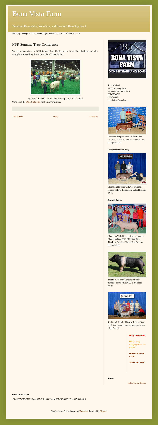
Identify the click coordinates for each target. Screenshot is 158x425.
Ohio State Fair (33, 101)
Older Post (93, 116)
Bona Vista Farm (36, 14)
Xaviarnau (83, 411)
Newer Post (18, 116)
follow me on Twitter (137, 383)
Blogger (103, 411)
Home (55, 116)
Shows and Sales (136, 362)
